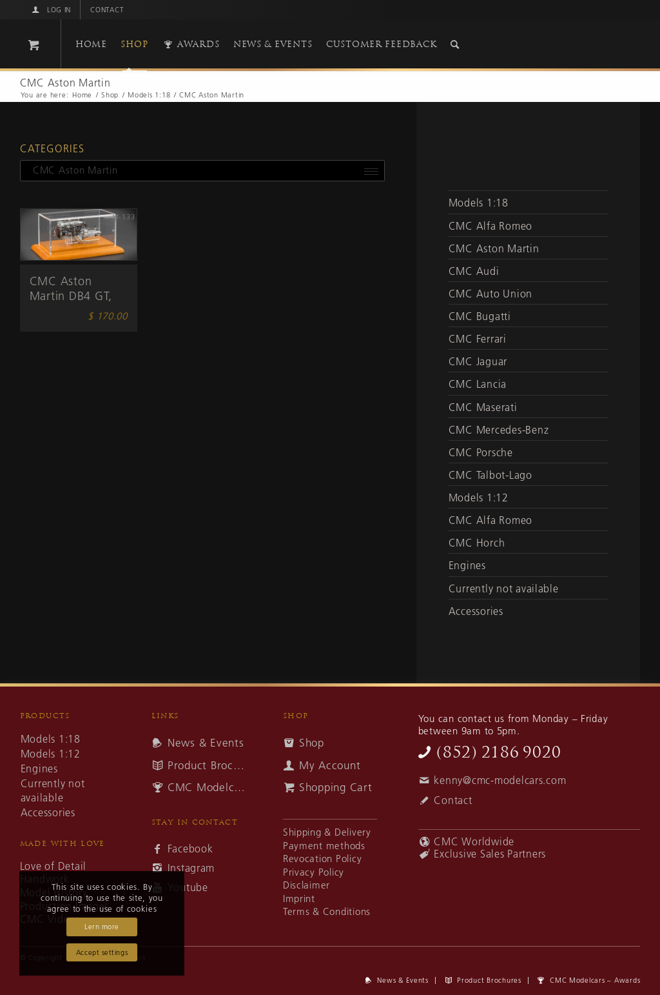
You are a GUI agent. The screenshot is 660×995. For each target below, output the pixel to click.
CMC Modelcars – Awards (207, 787)
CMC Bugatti (480, 316)
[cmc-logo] (515, 47)
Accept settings (102, 952)
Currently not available (504, 588)
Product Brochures (207, 765)
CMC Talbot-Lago (490, 474)
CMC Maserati (483, 407)
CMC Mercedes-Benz (499, 429)
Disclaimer (306, 885)
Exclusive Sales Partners (490, 853)
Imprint (299, 898)
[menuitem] (50, 9)
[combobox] (202, 170)
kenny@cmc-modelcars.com (500, 780)
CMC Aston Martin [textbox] (71, 170)
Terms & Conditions (327, 911)
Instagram (191, 867)
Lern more (101, 926)
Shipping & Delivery (327, 832)
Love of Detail (53, 866)
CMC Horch (477, 542)
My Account (329, 765)
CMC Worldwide (474, 841)
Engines (467, 565)
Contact (107, 9)
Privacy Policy (313, 872)
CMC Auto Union (490, 293)
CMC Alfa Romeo (490, 225)
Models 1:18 (479, 202)
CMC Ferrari (478, 338)
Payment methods (324, 845)
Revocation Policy (322, 858)
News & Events (206, 742)
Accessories (476, 611)
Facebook (190, 848)
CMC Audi (474, 271)
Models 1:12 (479, 497)
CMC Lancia (478, 383)
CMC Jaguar (478, 361)
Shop (311, 742)
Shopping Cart (336, 787)
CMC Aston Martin (494, 248)
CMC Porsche (481, 452)
